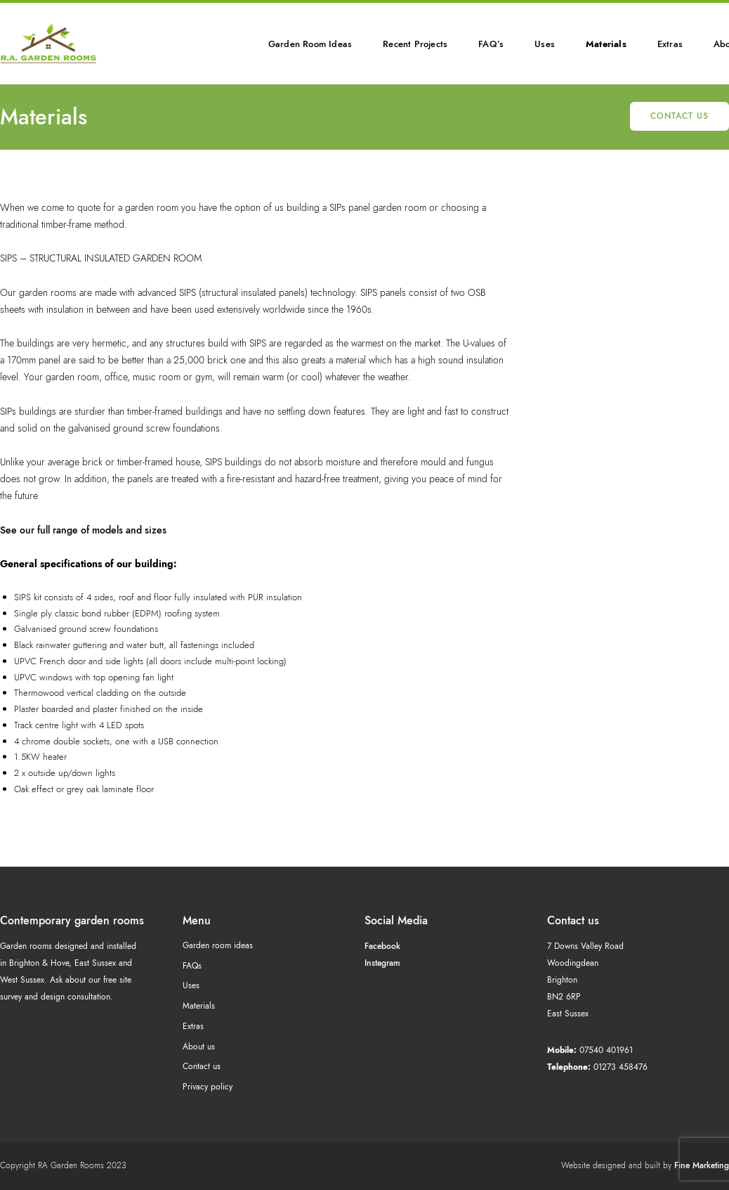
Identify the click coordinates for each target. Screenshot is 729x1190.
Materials (606, 44)
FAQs (192, 965)
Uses (544, 44)
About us (199, 1046)
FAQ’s (491, 44)
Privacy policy (207, 1086)
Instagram (382, 963)
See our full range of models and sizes (83, 530)
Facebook (382, 946)
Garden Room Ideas (310, 44)
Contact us (679, 116)
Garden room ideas (218, 945)
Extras (670, 44)
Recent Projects (415, 44)
